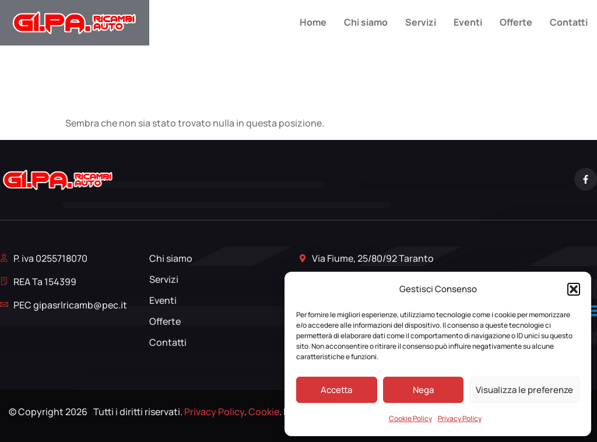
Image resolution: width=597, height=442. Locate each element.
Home (313, 22)
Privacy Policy (460, 418)
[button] (574, 289)
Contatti (569, 22)
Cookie (263, 411)
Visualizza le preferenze (524, 390)
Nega (423, 390)
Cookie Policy (410, 418)
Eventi (468, 22)
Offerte (516, 22)
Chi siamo (366, 22)
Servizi (420, 22)
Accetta (336, 390)
